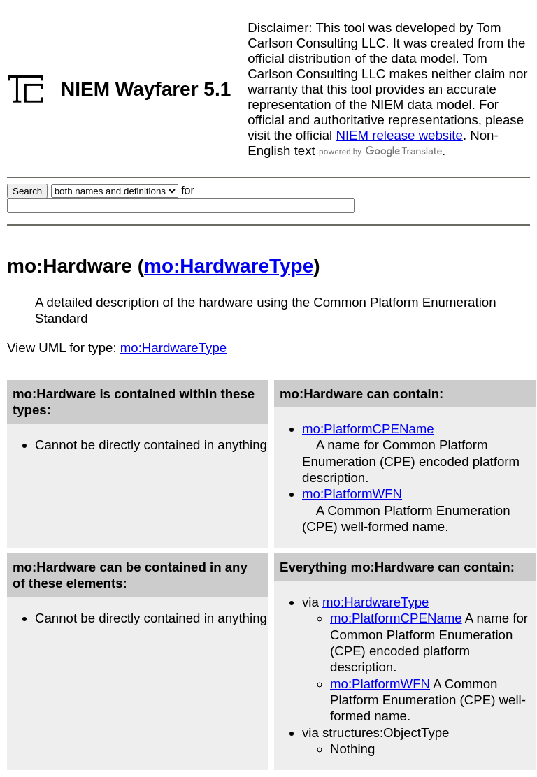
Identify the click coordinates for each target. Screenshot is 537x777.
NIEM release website (399, 135)
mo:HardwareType (228, 266)
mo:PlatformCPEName (368, 428)
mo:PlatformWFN (352, 493)
